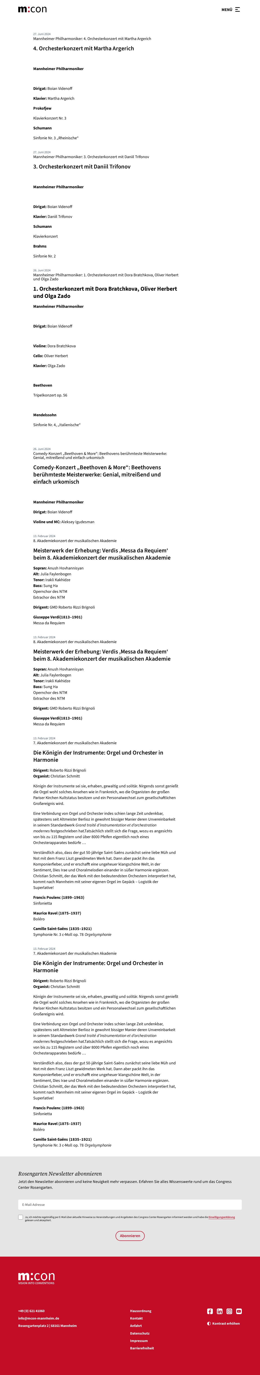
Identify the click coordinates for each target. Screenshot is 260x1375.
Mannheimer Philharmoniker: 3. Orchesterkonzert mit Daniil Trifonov (91, 157)
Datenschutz (139, 1333)
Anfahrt (136, 1325)
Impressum (139, 1340)
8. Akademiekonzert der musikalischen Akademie (75, 541)
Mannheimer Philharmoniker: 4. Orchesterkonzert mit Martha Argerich (92, 39)
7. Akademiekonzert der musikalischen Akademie (75, 743)
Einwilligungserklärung (222, 1217)
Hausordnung (140, 1311)
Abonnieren (130, 1236)
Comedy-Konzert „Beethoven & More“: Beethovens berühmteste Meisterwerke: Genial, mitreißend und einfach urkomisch (100, 456)
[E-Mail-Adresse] (130, 1204)
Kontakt (136, 1318)
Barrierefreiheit (142, 1348)
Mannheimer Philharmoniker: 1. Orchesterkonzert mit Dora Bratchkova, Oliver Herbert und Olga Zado (105, 277)
